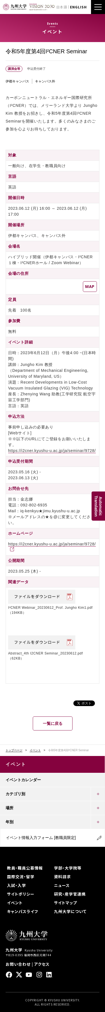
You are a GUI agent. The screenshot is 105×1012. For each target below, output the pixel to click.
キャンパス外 (45, 81)
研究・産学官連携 (70, 894)
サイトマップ (65, 902)
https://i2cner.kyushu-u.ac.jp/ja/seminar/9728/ (52, 450)
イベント (35, 750)
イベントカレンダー (23, 780)
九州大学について (70, 911)
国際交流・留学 (20, 876)
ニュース (62, 885)
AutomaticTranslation (98, 506)
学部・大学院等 (67, 868)
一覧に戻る (52, 723)
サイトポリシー (20, 894)
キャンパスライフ (22, 911)
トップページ (14, 750)
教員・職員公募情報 (25, 868)
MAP (90, 286)
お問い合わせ (18, 964)
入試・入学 (16, 885)
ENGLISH (78, 6)
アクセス (42, 964)
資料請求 (62, 876)
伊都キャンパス (17, 81)
